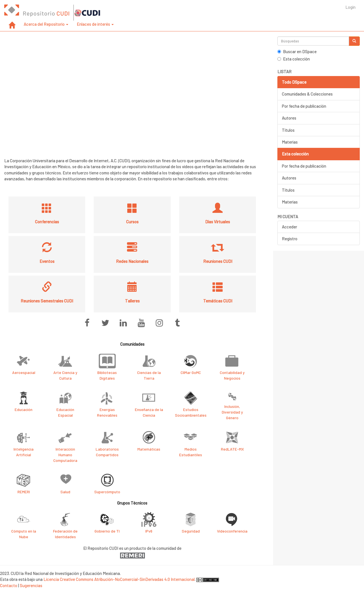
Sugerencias (31, 585)
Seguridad (191, 531)
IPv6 (148, 531)
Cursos (132, 221)
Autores (289, 117)
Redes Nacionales (132, 261)
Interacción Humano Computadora (65, 455)
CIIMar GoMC (191, 372)
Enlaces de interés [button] (95, 24)
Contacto (8, 585)
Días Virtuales (217, 221)
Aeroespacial (23, 372)
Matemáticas (148, 449)
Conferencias (47, 221)
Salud (65, 491)
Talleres (132, 300)
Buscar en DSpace (297, 51)
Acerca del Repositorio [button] (46, 24)
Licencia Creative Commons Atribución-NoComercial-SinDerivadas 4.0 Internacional (119, 579)
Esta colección (293, 58)
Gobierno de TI (107, 531)
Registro (289, 238)
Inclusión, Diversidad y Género (232, 412)
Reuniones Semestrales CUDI (47, 300)
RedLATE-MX (232, 449)
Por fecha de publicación (304, 106)
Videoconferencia (232, 531)
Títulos (288, 130)
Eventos (47, 261)
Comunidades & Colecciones (307, 93)
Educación (23, 409)
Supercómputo (107, 491)
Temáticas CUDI (217, 300)
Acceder (289, 226)
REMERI (23, 491)
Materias (290, 141)
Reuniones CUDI (217, 261)
